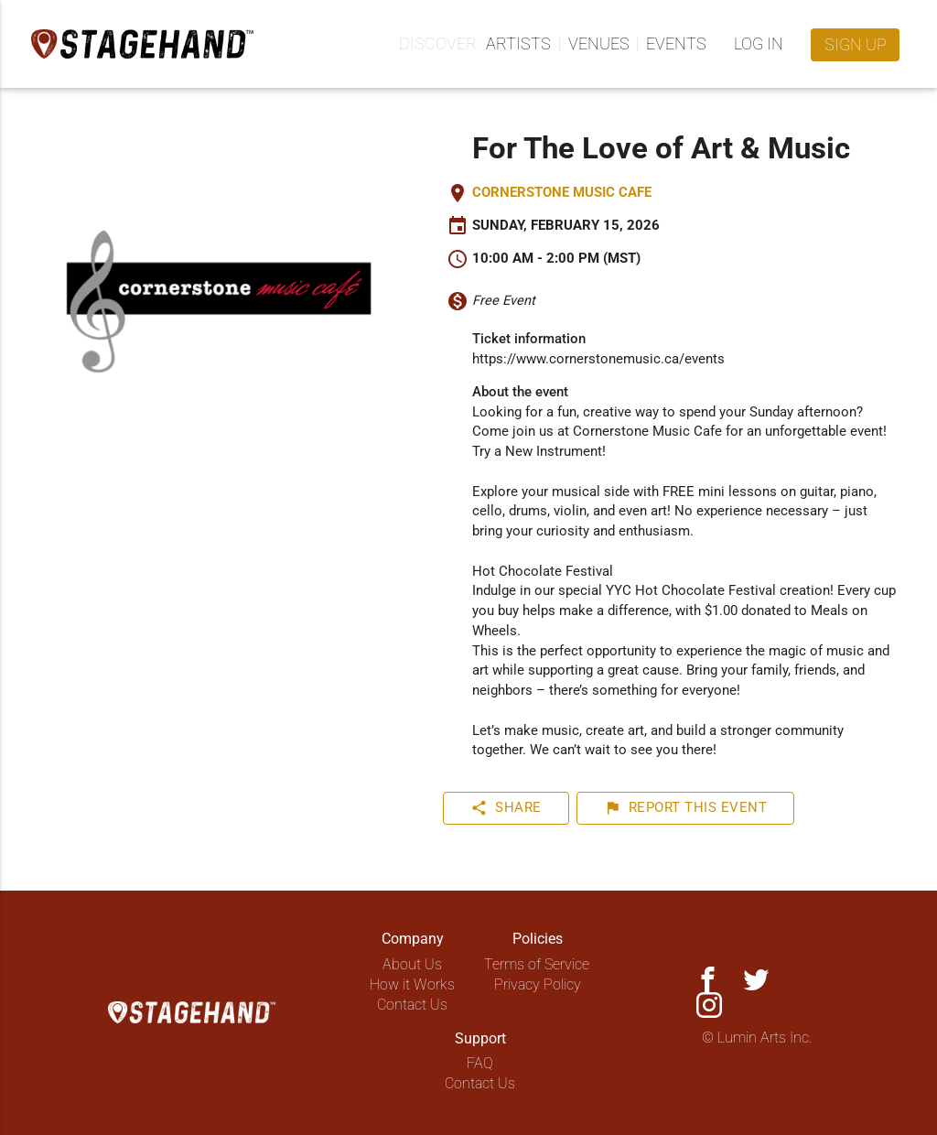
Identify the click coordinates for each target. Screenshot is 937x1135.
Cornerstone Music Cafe (562, 192)
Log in (758, 43)
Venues (599, 43)
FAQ (480, 1063)
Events (676, 43)
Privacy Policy (537, 984)
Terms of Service (536, 964)
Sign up (855, 44)
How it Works (412, 984)
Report (686, 808)
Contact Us (412, 1004)
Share (506, 808)
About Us (412, 964)
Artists (518, 43)
